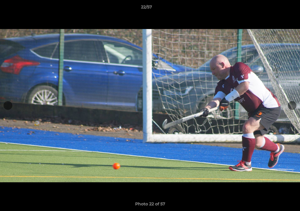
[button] (275, 8)
